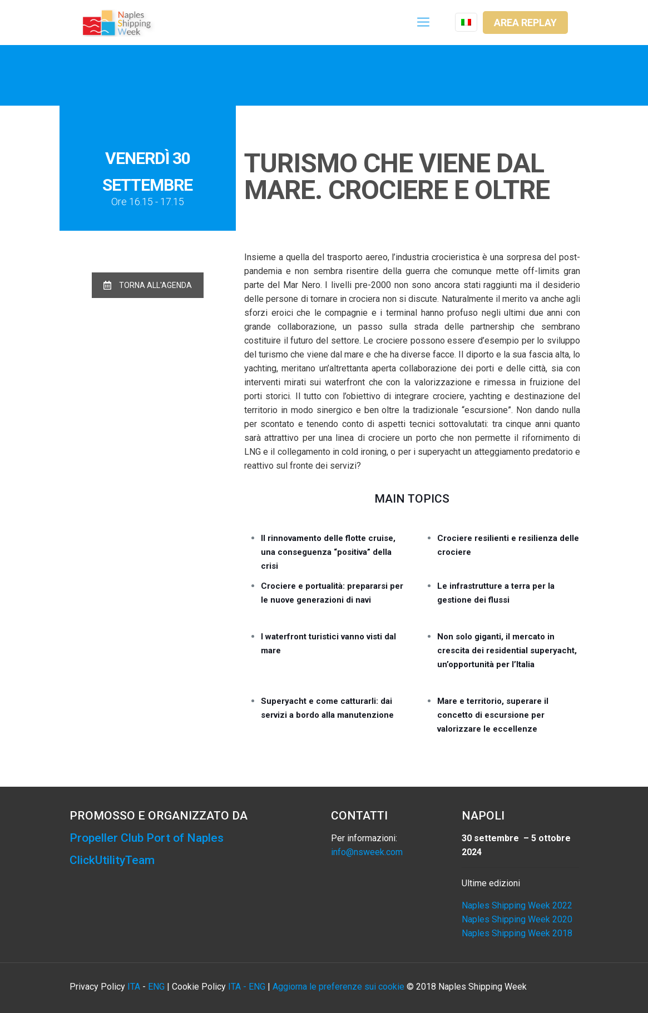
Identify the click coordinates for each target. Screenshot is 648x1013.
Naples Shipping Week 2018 (517, 933)
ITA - (238, 986)
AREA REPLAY (525, 22)
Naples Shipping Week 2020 (517, 919)
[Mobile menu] (423, 22)
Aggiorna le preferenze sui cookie (338, 986)
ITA (133, 986)
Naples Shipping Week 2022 (517, 905)
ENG (156, 986)
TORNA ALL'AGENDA (147, 285)
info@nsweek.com (367, 852)
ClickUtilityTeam (112, 860)
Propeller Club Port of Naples (147, 838)
